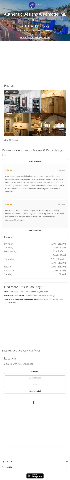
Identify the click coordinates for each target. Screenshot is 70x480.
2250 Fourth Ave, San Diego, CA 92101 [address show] (35, 38)
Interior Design (37, 30)
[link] (35, 5)
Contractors (25, 30)
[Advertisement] (35, 60)
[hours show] (35, 34)
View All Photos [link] (11, 140)
